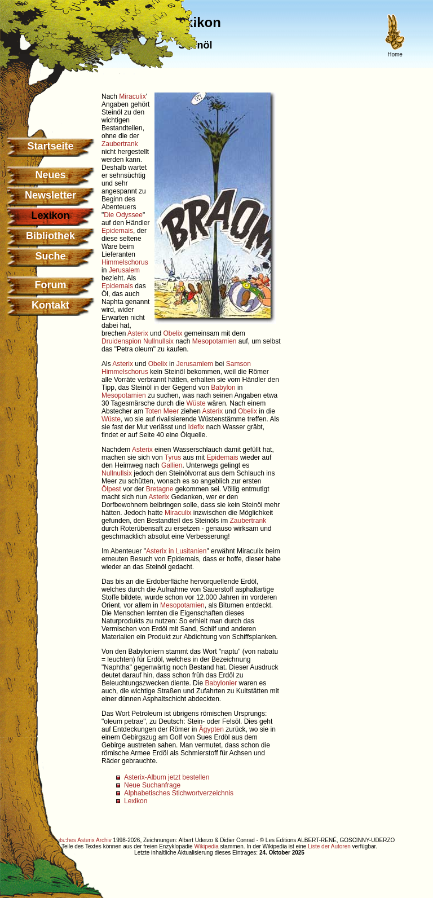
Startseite (50, 146)
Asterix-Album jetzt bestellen (166, 777)
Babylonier (221, 683)
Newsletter (50, 195)
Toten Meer (162, 411)
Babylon (223, 387)
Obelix (172, 333)
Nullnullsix (158, 341)
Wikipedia (206, 846)
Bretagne (160, 489)
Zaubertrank (119, 144)
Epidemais (117, 231)
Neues (50, 175)
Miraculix (132, 96)
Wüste (196, 403)
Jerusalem (124, 270)
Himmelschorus (124, 262)
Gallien (171, 465)
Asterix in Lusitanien (176, 551)
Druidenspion (121, 341)
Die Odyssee (123, 215)
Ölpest (111, 489)
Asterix (137, 333)
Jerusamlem (194, 364)
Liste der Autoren (329, 846)
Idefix (196, 427)
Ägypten (211, 729)
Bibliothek (50, 235)
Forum (51, 284)
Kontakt (50, 305)
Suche (50, 256)
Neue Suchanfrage (152, 785)
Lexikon (135, 801)
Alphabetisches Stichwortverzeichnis (178, 793)
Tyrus (173, 457)
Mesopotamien (214, 341)
